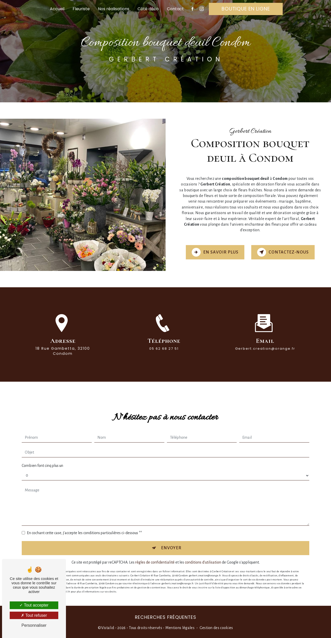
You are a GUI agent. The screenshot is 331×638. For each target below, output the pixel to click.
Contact (175, 9)
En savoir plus (215, 252)
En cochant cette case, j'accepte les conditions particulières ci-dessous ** (84, 521)
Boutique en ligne (246, 8)
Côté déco (148, 9)
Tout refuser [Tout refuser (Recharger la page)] (34, 615)
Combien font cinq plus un (42, 454)
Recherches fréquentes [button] (165, 617)
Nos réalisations (113, 9)
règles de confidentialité (155, 551)
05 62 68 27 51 (164, 358)
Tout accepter (33, 605)
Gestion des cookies (216, 627)
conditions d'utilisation (203, 551)
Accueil (57, 9)
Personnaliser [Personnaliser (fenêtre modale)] (34, 625)
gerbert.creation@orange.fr (265, 336)
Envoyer (171, 536)
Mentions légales (180, 627)
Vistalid (107, 627)
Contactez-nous (283, 252)
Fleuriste (81, 9)
